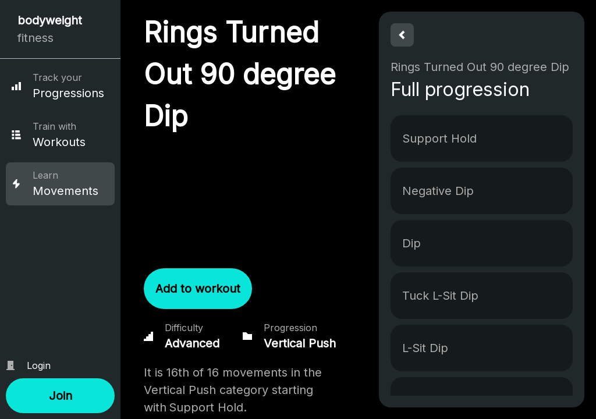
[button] (60, 395)
